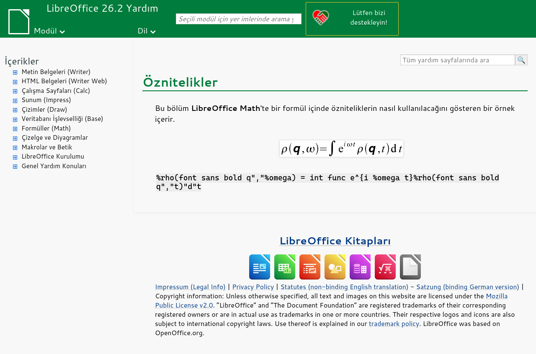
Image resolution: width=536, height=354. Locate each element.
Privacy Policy (253, 286)
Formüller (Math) (46, 128)
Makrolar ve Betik (46, 147)
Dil (142, 30)
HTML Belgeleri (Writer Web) (64, 81)
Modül (45, 30)
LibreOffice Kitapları (335, 240)
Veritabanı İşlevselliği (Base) (62, 118)
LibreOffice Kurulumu (52, 156)
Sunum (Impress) (46, 99)
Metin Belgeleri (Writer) (55, 71)
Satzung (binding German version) (468, 286)
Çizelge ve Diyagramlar (54, 137)
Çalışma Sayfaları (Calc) (55, 90)
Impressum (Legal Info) (190, 286)
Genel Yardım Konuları (53, 166)
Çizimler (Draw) (44, 109)
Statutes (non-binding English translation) (344, 286)
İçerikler (21, 60)
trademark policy (394, 323)
